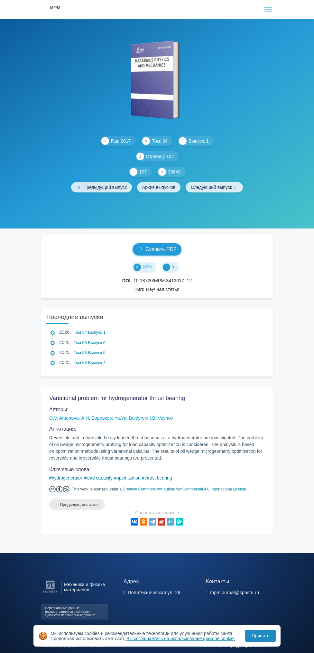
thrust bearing (158, 477)
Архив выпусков (159, 187)
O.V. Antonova (63, 418)
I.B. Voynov (161, 418)
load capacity (99, 477)
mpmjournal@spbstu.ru (234, 592)
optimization (128, 477)
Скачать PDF (156, 249)
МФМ (55, 7)
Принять (260, 635)
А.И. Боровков (96, 418)
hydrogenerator (67, 477)
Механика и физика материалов (84, 587)
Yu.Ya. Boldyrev (131, 418)
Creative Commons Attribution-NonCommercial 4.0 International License (184, 489)
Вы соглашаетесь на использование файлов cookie (180, 638)
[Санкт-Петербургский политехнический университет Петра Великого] (50, 593)
